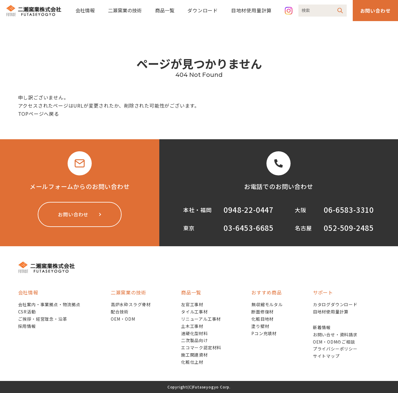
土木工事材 (192, 326)
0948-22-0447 (249, 209)
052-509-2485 (349, 227)
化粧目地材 (262, 319)
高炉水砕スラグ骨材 (131, 304)
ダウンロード (202, 10)
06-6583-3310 (349, 209)
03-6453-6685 (249, 227)
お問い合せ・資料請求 (335, 335)
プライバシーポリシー (335, 349)
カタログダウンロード (335, 304)
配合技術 (120, 312)
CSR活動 (27, 312)
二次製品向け (194, 340)
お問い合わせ (375, 10)
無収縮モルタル (267, 304)
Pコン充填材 (264, 333)
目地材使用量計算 (251, 10)
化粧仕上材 (192, 362)
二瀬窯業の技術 (125, 10)
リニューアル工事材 (201, 319)
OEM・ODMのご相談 (334, 342)
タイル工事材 (194, 312)
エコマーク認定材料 (201, 347)
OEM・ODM (123, 319)
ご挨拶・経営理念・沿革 (42, 319)
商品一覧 (164, 10)
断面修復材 (262, 312)
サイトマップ (326, 356)
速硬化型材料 (194, 333)
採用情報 (27, 326)
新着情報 (322, 327)
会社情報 (85, 10)
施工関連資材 (194, 355)
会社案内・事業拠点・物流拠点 (49, 304)
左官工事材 (192, 304)
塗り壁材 (260, 326)
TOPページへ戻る (38, 113)
